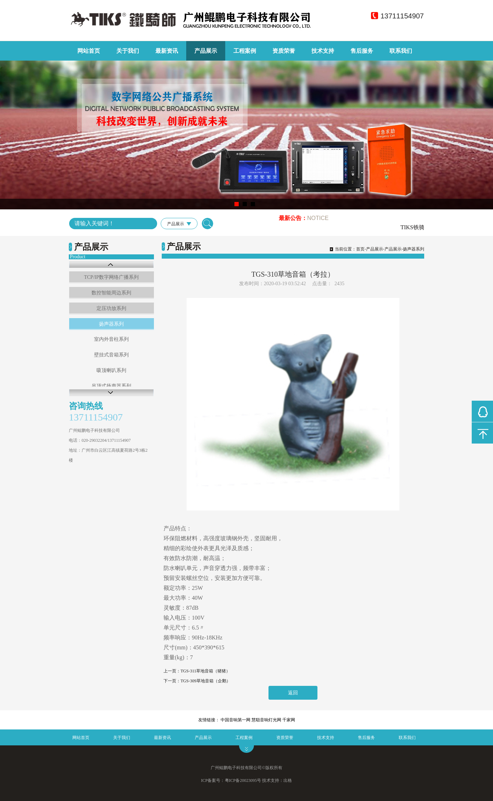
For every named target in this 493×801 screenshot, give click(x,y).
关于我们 (127, 51)
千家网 (288, 719)
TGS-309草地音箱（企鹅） (206, 680)
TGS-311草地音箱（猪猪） (205, 671)
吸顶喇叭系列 (111, 370)
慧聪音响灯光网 (266, 719)
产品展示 (205, 51)
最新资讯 (166, 51)
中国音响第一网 (235, 719)
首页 (360, 249)
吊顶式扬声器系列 (111, 386)
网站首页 (88, 51)
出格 (287, 780)
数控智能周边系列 (111, 292)
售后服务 (361, 51)
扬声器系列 (111, 324)
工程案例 (244, 51)
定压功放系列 (111, 308)
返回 (293, 692)
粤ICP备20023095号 (243, 780)
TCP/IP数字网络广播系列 (111, 277)
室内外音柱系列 (111, 339)
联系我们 (400, 51)
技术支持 (322, 51)
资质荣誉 (283, 51)
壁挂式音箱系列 (111, 354)
